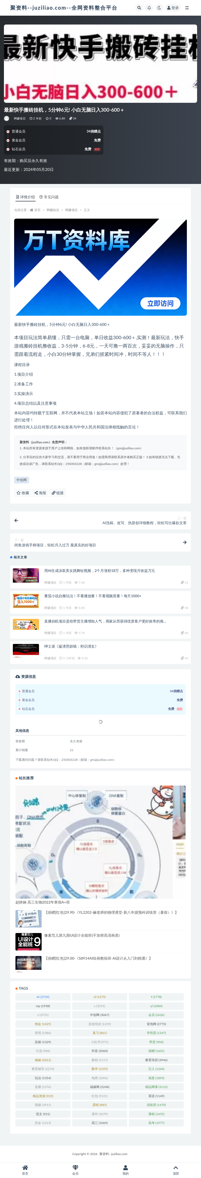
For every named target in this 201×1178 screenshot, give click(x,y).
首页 (37, 210)
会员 (75, 1170)
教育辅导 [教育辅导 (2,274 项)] (43, 1069)
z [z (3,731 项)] (43, 1015)
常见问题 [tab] (49, 197)
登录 (173, 7)
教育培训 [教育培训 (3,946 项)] (156, 1060)
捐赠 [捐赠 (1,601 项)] (156, 1051)
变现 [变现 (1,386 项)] (43, 1033)
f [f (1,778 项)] (156, 997)
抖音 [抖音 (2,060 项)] (100, 1051)
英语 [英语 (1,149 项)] (156, 1096)
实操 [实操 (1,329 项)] (43, 1042)
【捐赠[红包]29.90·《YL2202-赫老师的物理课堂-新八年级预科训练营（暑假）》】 (111, 912)
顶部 (176, 1170)
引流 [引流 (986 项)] (43, 1051)
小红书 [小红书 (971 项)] (99, 1042)
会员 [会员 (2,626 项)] (156, 1015)
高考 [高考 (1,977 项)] (156, 1123)
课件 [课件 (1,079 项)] (100, 1114)
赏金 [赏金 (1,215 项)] (43, 1123)
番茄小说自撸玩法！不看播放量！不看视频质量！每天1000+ (92, 596)
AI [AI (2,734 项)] (43, 997)
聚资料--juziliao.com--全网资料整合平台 (64, 7)
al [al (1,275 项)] (100, 997)
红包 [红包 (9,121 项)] (100, 1096)
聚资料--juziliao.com (113, 1154)
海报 (40, 493)
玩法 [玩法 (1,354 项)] (43, 1078)
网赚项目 (20, 118)
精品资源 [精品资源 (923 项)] (43, 1096)
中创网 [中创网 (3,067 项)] (99, 1015)
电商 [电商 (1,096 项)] (100, 1078)
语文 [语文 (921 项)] (43, 1114)
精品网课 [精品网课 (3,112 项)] (156, 1087)
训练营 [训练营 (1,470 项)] (156, 1105)
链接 (58, 493)
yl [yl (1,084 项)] (156, 1006)
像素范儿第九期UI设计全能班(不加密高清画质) (82, 935)
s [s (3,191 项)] (99, 1006)
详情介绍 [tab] (25, 197)
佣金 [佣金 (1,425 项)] (43, 1024)
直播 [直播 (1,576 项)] (43, 1087)
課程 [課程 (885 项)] (100, 1105)
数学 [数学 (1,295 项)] (100, 1069)
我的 (125, 1170)
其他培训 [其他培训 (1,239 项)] (99, 1024)
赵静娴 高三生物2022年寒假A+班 (42, 902)
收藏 (22, 493)
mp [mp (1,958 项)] (43, 1006)
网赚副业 (53, 210)
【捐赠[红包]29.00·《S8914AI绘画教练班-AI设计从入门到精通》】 (98, 958)
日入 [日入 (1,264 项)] (156, 1069)
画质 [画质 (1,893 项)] (156, 1078)
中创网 (21, 480)
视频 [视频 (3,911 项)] (43, 1105)
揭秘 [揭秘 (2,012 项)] (43, 1060)
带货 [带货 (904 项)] (156, 1042)
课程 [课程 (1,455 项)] (156, 1114)
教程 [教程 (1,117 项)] (100, 1060)
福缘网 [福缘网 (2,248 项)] (99, 1087)
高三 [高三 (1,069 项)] (100, 1123)
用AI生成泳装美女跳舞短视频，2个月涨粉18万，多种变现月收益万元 (99, 570)
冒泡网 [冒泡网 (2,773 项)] (156, 1024)
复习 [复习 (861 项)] (100, 1033)
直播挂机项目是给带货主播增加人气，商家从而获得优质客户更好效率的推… (105, 621)
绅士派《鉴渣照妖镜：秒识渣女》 (71, 646)
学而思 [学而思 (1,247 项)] (156, 1033)
